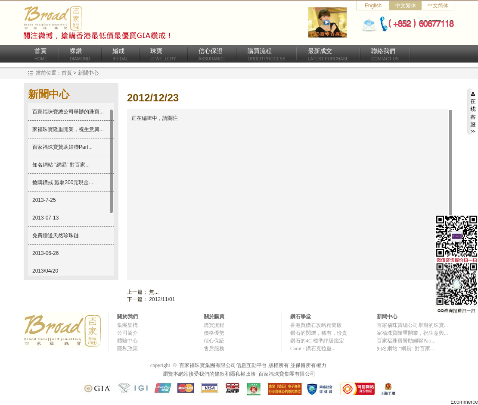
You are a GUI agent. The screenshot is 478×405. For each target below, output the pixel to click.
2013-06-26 (45, 253)
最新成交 (328, 54)
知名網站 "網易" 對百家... (61, 165)
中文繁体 (405, 6)
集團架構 (127, 325)
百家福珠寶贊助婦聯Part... (62, 147)
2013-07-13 (45, 218)
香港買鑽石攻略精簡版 (316, 325)
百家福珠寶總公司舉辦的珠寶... (68, 112)
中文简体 (438, 6)
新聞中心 (88, 73)
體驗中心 (127, 341)
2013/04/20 (45, 271)
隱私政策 (127, 348)
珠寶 (163, 54)
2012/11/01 (162, 299)
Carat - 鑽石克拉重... (312, 348)
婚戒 (120, 54)
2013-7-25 (44, 200)
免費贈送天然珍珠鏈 (55, 235)
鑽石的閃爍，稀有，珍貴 (318, 333)
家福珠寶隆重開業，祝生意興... (68, 129)
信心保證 (212, 54)
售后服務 (214, 348)
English (373, 6)
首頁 (40, 54)
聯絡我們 (385, 54)
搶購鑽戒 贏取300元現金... (62, 182)
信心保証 (214, 341)
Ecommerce (464, 402)
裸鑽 (80, 54)
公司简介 (127, 333)
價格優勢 (214, 333)
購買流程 (267, 54)
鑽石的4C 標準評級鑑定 (317, 341)
